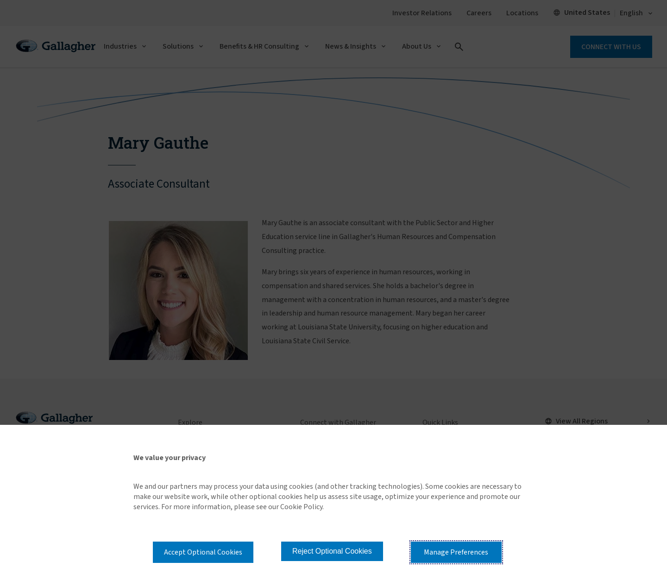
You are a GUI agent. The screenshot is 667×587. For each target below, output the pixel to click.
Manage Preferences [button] (456, 552)
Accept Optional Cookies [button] (203, 552)
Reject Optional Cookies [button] (332, 551)
